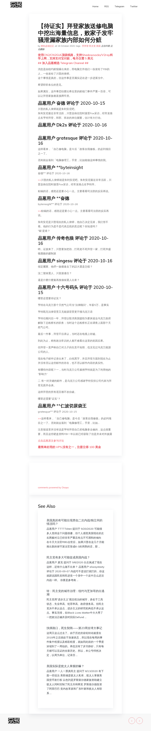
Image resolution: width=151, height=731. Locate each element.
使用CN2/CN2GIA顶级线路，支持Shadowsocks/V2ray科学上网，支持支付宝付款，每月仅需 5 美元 (75, 56)
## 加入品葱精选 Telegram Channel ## (63, 63)
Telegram (119, 6)
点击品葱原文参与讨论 (51, 440)
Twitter (134, 6)
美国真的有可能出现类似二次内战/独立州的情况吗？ (74, 522)
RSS (106, 6)
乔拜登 (85, 46)
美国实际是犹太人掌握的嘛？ (65, 666)
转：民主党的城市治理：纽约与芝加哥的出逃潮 (75, 592)
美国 (98, 46)
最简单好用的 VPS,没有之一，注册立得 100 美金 (69, 447)
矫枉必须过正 (47, 46)
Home (95, 6)
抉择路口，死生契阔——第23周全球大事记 (74, 628)
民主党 (92, 46)
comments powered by (53, 487)
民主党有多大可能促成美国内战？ (68, 557)
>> (39, 180)
